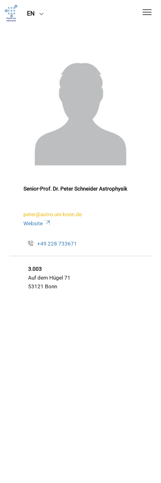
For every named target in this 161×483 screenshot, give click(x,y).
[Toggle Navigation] (147, 12)
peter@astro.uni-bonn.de (52, 214)
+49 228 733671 (57, 244)
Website (37, 223)
